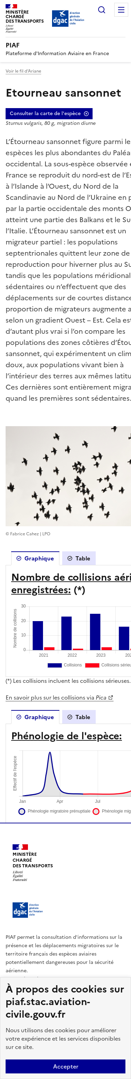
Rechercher (102, 10)
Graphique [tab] (39, 558)
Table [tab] (82, 558)
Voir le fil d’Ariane (23, 71)
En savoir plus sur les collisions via (56, 697)
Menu (121, 10)
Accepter (65, 1066)
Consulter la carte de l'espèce (45, 113)
